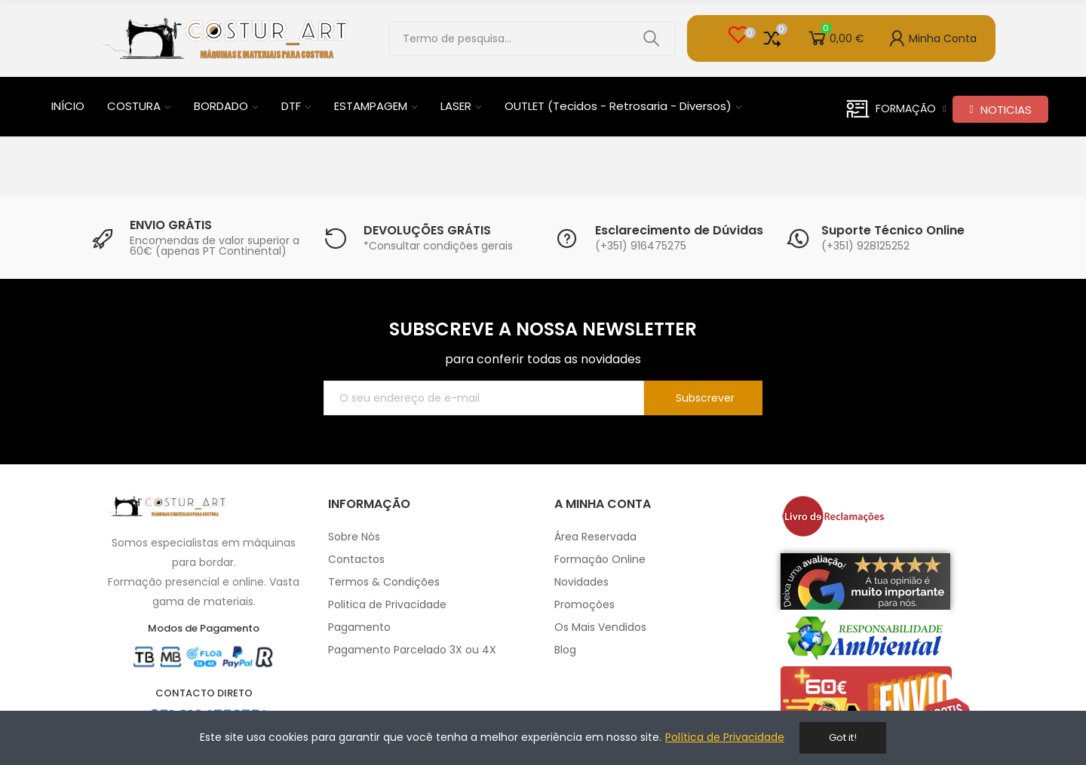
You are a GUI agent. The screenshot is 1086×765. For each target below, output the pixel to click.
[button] (1000, 109)
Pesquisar (651, 38)
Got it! (843, 737)
